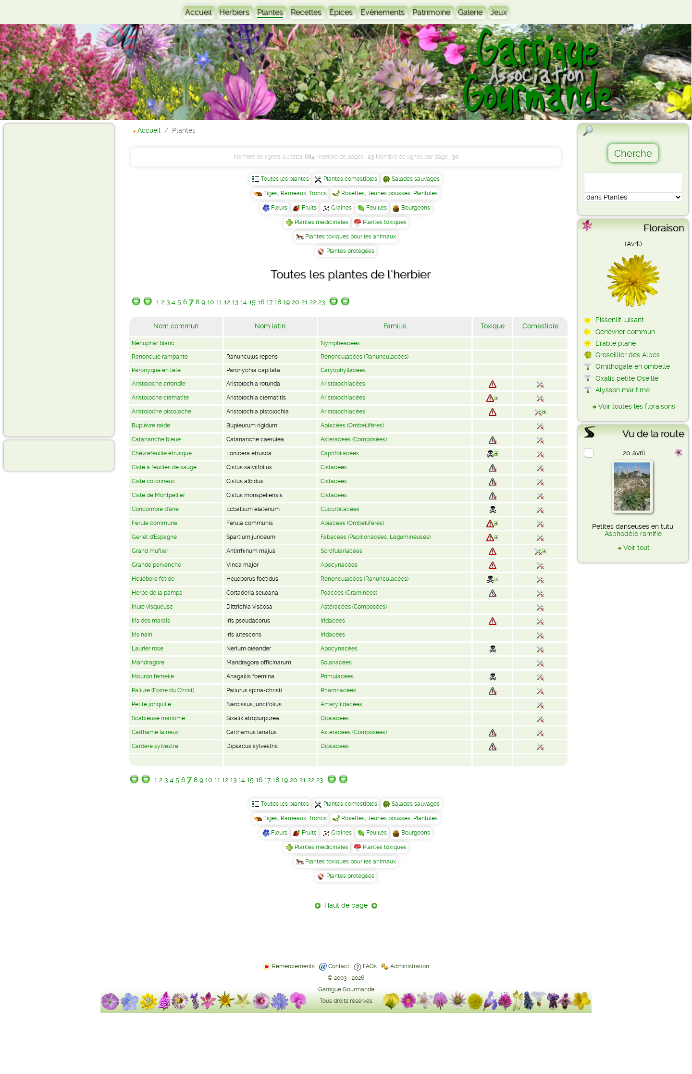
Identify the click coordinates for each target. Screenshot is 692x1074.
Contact (338, 966)
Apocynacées (339, 565)
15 (252, 302)
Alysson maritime (622, 390)
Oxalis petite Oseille (626, 378)
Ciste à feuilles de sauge (164, 467)
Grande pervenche (156, 565)
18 (277, 302)
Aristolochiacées (343, 383)
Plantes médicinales (321, 222)
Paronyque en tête (156, 370)
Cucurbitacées (340, 509)
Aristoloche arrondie (158, 383)
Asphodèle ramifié (633, 533)
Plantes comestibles (350, 178)
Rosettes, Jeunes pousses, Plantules (389, 193)
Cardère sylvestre (155, 746)
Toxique (493, 326)
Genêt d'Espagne (154, 537)
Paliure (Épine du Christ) (163, 690)
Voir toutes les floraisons (636, 406)
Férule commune (154, 523)
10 (210, 302)
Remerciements (293, 966)
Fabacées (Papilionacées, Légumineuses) (376, 537)
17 (269, 302)
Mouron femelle (153, 676)
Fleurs (279, 207)
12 (227, 302)
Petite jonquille (151, 704)
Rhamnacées (338, 690)
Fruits (309, 207)
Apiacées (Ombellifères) (352, 425)
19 (286, 302)
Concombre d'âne (155, 509)
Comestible (540, 326)
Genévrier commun (625, 332)
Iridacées (333, 620)
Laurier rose (147, 648)
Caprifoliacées (340, 453)
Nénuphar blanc (153, 343)
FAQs (370, 966)
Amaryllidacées (341, 704)
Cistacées (334, 467)
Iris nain (142, 634)
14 (243, 302)
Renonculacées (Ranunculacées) (364, 356)
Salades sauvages (416, 178)
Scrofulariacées (341, 551)
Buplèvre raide (151, 425)
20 (295, 302)
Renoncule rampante (160, 356)
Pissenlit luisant (619, 320)
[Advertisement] (46, 280)
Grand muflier (150, 551)
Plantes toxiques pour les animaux (350, 236)
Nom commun (175, 326)
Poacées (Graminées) (349, 592)
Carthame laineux (155, 732)
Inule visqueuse (152, 606)
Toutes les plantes (285, 178)
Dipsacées (335, 718)
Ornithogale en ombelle (632, 366)
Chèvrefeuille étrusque (162, 453)
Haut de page (346, 905)
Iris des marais (151, 620)
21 (304, 302)
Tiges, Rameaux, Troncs (295, 193)
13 (235, 302)
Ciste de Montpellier (158, 495)
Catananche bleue (156, 439)
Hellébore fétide (153, 578)
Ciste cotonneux (153, 481)
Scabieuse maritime (158, 718)
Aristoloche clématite (160, 397)
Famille (394, 326)
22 (312, 302)
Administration (409, 966)
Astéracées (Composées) (354, 439)
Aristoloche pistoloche (161, 411)
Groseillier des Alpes (627, 355)
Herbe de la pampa (157, 592)
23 (321, 302)
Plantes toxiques (385, 222)
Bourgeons (415, 207)
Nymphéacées (340, 343)
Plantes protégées (350, 251)
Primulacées (337, 676)
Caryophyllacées (343, 370)
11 (219, 302)
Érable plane (615, 343)
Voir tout (636, 547)
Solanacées (336, 662)
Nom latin (270, 326)
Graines (341, 207)
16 (261, 302)
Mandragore (148, 662)
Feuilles (376, 207)
